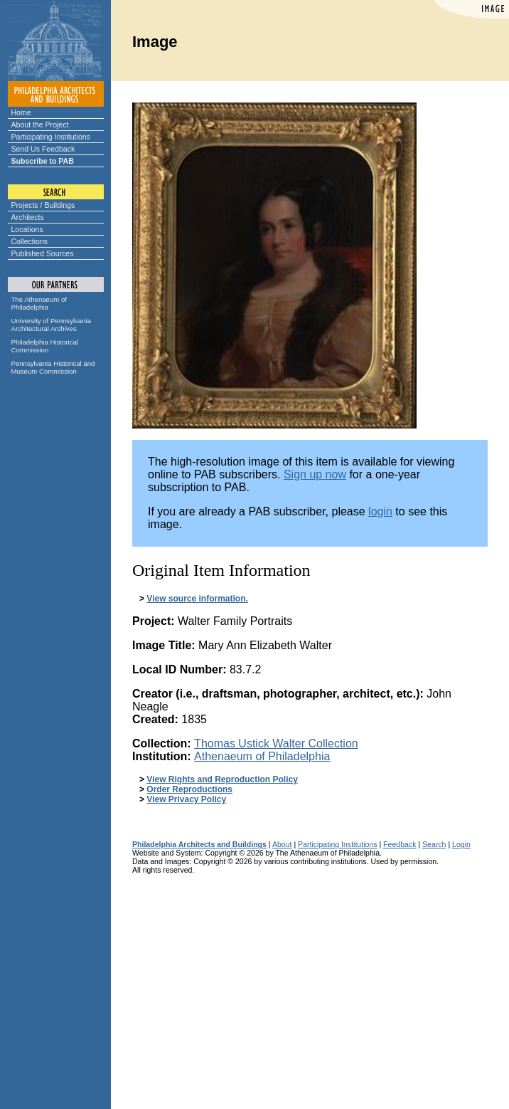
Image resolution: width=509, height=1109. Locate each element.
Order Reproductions (189, 789)
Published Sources (42, 253)
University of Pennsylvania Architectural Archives (51, 324)
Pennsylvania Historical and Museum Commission (53, 367)
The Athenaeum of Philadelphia (39, 303)
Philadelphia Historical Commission (44, 346)
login (380, 511)
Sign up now (315, 474)
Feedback (399, 844)
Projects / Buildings (43, 205)
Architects (27, 217)
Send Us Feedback (43, 148)
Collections (29, 241)
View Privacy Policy (186, 799)
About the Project (40, 124)
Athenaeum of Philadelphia (262, 756)
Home (21, 112)
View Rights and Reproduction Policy (221, 779)
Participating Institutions (50, 136)
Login (461, 844)
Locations (27, 229)
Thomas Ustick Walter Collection (276, 743)
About (282, 844)
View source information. (196, 599)
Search (434, 844)
